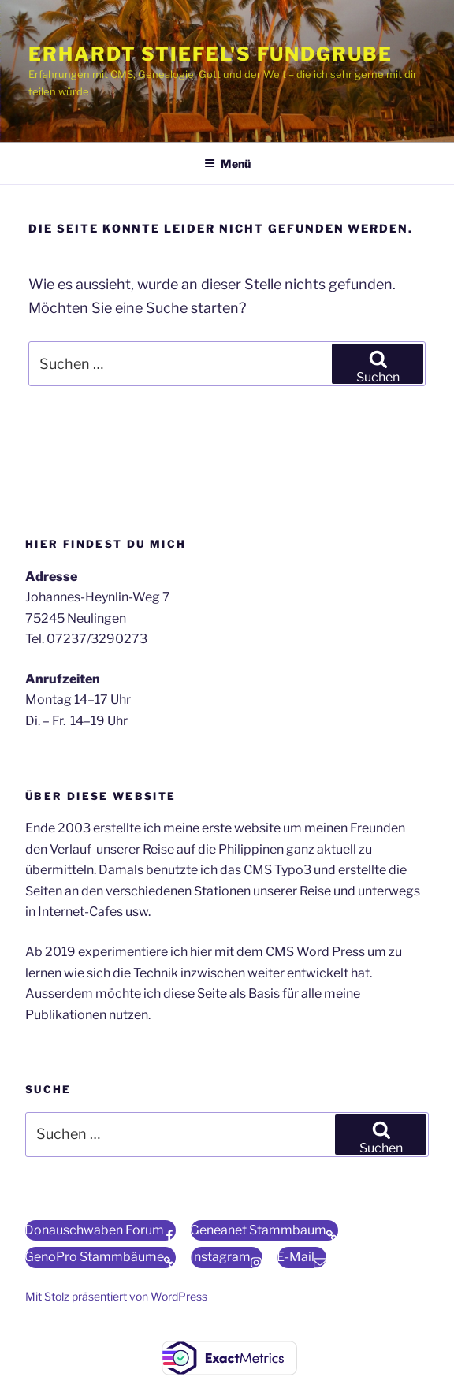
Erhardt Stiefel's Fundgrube (210, 54)
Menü (227, 163)
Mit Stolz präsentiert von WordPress (116, 1296)
